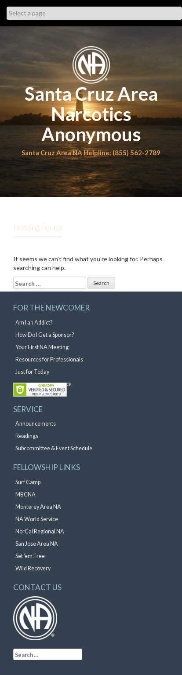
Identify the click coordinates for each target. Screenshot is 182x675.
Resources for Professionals (49, 359)
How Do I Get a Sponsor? (44, 335)
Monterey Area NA (38, 507)
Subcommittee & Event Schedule (53, 448)
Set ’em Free (30, 556)
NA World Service (36, 519)
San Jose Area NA (36, 543)
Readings (26, 436)
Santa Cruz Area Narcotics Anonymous (91, 114)
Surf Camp (27, 482)
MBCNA (25, 494)
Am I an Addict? (33, 322)
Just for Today (32, 372)
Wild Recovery (33, 568)
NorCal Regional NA (39, 531)
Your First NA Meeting (42, 347)
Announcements (35, 423)
